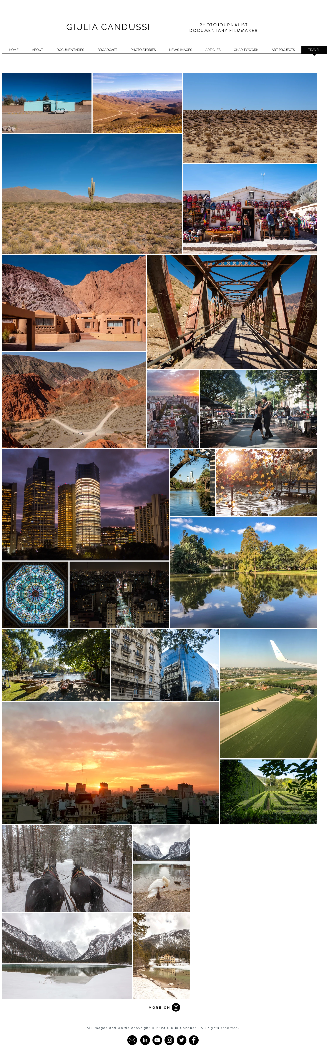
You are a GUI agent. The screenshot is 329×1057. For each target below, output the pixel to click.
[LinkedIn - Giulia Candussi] (145, 1040)
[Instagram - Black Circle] (176, 1007)
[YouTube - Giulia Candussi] (157, 1040)
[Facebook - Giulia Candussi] (194, 1040)
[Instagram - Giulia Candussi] (169, 1040)
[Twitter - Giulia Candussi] (181, 1040)
